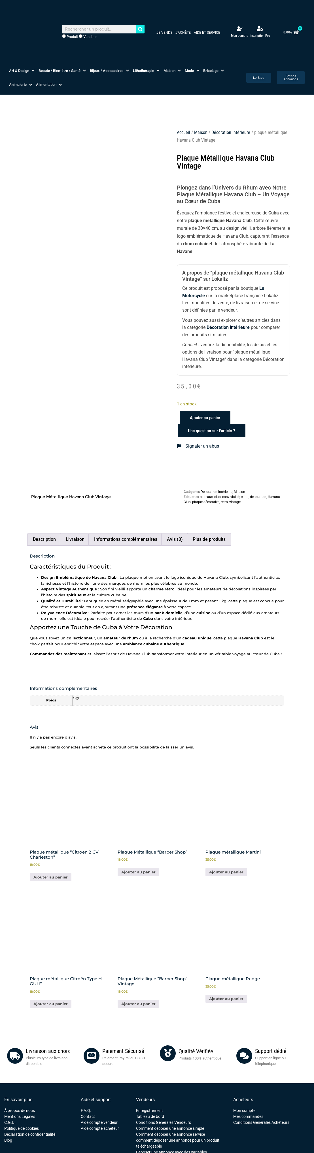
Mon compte (239, 36)
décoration (258, 497)
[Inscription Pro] (259, 28)
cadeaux (206, 497)
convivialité (230, 497)
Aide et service (207, 33)
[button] (22, 71)
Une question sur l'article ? (211, 430)
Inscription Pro (260, 36)
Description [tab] (44, 539)
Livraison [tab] (75, 539)
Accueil (183, 132)
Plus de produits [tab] (209, 539)
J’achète (183, 33)
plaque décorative (205, 502)
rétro (224, 502)
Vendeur (88, 36)
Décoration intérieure (230, 132)
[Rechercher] (140, 29)
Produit (70, 36)
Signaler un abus (198, 446)
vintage (235, 502)
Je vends (164, 33)
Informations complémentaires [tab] (125, 539)
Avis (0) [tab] (175, 539)
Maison (200, 132)
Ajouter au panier (205, 417)
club (217, 497)
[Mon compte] (239, 28)
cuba (245, 497)
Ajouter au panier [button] (50, 877)
